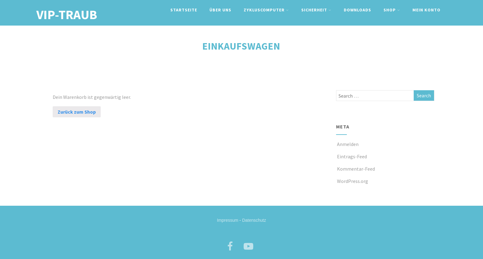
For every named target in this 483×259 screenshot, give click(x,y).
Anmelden (347, 144)
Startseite (183, 10)
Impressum (227, 220)
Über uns (220, 10)
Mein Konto (426, 10)
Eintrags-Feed (351, 156)
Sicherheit (316, 10)
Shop (392, 10)
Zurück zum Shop (77, 112)
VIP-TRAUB (66, 14)
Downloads (357, 10)
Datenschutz (254, 220)
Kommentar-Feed (355, 169)
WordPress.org (352, 181)
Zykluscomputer (266, 10)
